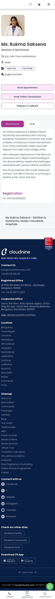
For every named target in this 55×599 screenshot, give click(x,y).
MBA (3, 431)
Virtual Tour (7, 447)
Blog (3, 419)
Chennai (6, 335)
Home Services (9, 443)
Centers (5, 415)
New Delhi (6, 372)
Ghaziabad (7, 344)
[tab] (12, 124)
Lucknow (6, 360)
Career (5, 472)
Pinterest (11, 516)
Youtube (11, 510)
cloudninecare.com (25, 584)
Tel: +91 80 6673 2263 (13, 292)
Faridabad (7, 339)
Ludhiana (6, 364)
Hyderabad (7, 352)
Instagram (12, 503)
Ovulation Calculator (13, 452)
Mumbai (5, 368)
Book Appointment (27, 87)
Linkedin (10, 497)
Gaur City (11, 68)
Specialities (7, 402)
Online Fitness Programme (16, 468)
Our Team (6, 423)
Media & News (9, 439)
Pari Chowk (27, 68)
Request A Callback (27, 105)
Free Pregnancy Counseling (16, 464)
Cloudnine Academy (13, 456)
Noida (4, 377)
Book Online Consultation (27, 96)
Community (8, 406)
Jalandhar (7, 356)
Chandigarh (8, 331)
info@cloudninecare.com (15, 270)
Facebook (12, 484)
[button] (49, 4)
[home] (15, 4)
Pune (4, 385)
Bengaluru (7, 327)
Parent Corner (9, 435)
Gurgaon (6, 348)
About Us (6, 398)
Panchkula (7, 381)
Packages (6, 410)
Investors (6, 460)
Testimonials (8, 427)
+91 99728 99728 (10, 274)
